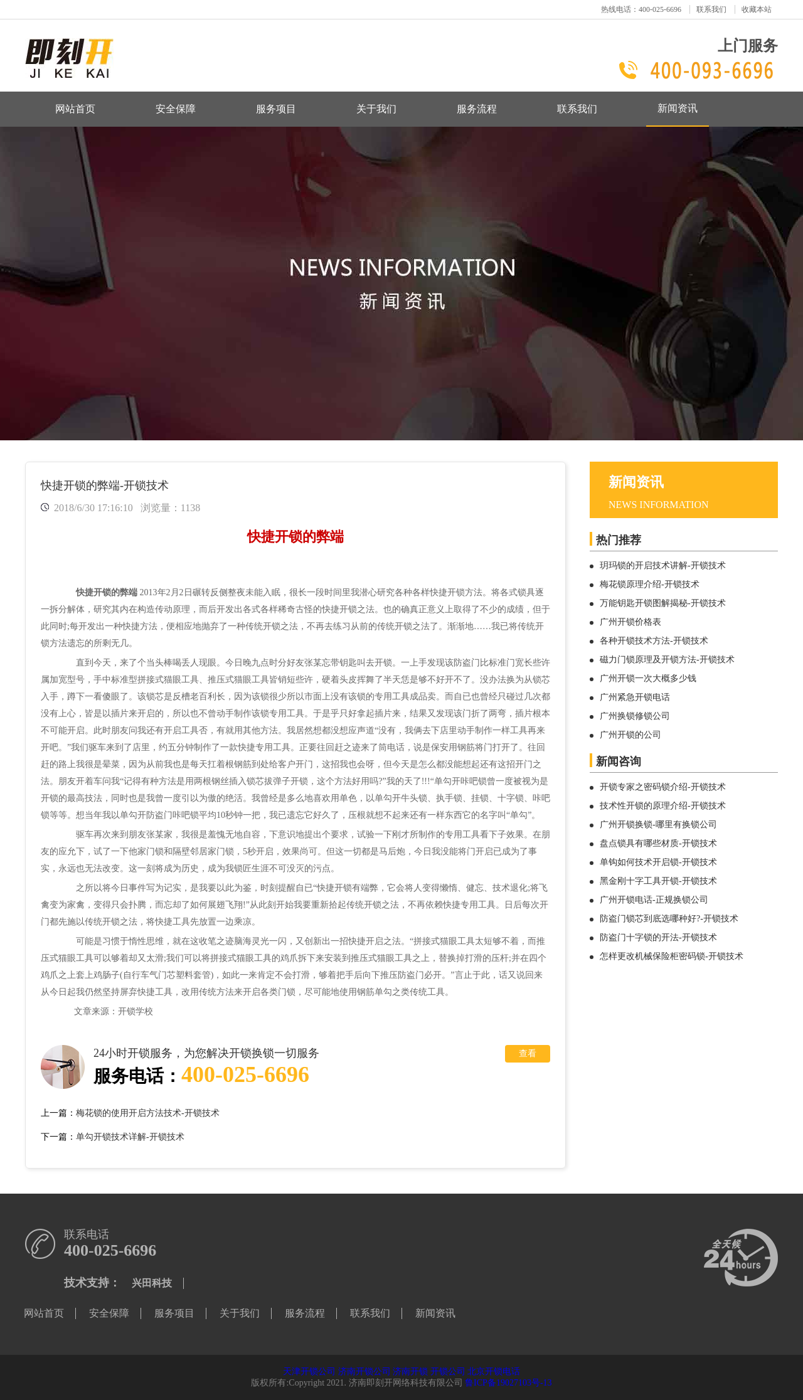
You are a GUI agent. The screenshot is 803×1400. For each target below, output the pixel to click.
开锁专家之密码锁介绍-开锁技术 (663, 787)
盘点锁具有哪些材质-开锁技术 (658, 843)
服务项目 (276, 108)
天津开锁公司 (309, 1371)
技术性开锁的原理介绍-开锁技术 (663, 805)
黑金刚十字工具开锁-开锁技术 (658, 881)
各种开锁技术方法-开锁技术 (654, 640)
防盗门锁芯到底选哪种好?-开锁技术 (669, 918)
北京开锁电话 (493, 1371)
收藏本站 (757, 9)
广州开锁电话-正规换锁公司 (654, 899)
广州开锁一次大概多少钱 (648, 678)
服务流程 (477, 108)
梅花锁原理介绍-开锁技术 (649, 584)
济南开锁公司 (364, 1371)
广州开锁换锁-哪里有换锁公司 (658, 824)
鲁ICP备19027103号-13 (508, 1382)
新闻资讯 (677, 108)
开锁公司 (447, 1371)
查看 (527, 1053)
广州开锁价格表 (630, 622)
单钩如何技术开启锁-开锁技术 (658, 862)
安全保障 (176, 108)
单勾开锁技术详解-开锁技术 (130, 1137)
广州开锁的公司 (630, 735)
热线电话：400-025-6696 (641, 9)
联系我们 (711, 9)
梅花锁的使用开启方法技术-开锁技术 (148, 1113)
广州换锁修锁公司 (635, 716)
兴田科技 (152, 1283)
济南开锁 (410, 1371)
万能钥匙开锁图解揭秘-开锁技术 (663, 603)
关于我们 (376, 108)
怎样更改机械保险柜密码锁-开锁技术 (671, 956)
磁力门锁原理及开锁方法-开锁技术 (667, 659)
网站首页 (75, 108)
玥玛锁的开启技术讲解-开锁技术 (663, 565)
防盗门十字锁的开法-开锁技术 (658, 937)
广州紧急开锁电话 (635, 697)
